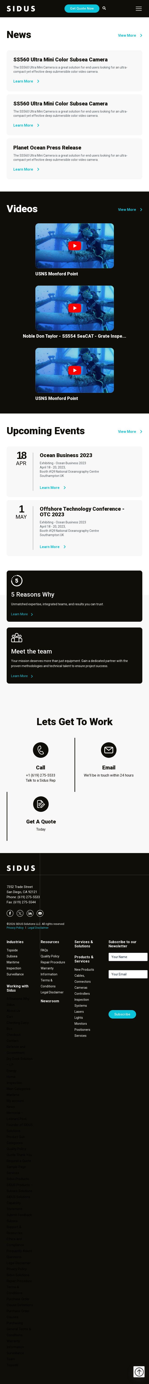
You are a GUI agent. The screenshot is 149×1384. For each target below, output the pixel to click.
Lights (78, 1017)
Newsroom (50, 1001)
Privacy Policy (15, 927)
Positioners (82, 1029)
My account (15, 1101)
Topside (12, 950)
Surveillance (15, 974)
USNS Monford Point (56, 273)
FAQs (44, 950)
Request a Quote (19, 1161)
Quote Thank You (19, 1155)
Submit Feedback (19, 1215)
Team (11, 1359)
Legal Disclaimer (38, 927)
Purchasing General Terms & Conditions (19, 1329)
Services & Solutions (83, 944)
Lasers (79, 1011)
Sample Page (16, 1167)
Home (11, 1077)
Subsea (12, 956)
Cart (10, 1017)
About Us (13, 1011)
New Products (84, 969)
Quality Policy (16, 1149)
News (11, 1107)
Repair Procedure (53, 962)
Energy (11, 1071)
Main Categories (18, 1089)
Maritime (13, 962)
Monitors (80, 1023)
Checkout (14, 1035)
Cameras (80, 987)
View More (130, 35)
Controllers (82, 993)
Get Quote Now (82, 8)
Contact (12, 1041)
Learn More (26, 81)
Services (13, 1173)
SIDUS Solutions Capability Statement (18, 1203)
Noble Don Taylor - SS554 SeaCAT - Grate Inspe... (74, 336)
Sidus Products (18, 1179)
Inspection (14, 968)
